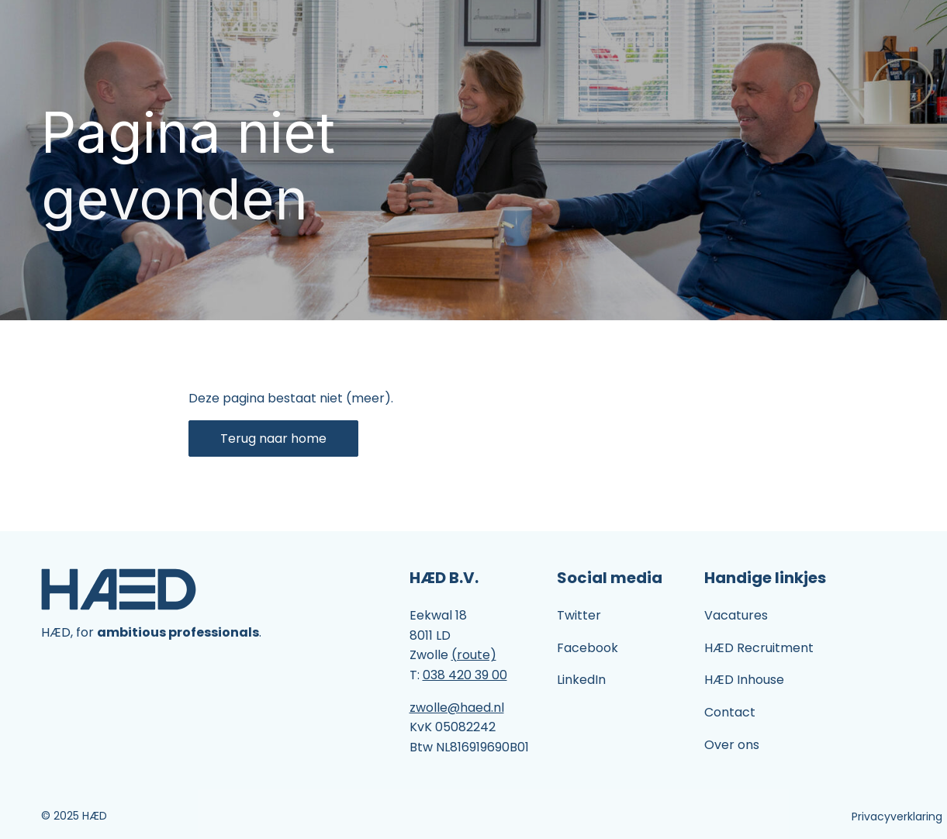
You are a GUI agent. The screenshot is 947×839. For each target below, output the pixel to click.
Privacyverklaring (897, 816)
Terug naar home (273, 438)
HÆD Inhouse (744, 680)
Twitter (579, 615)
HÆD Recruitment (759, 648)
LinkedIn (581, 680)
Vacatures (736, 615)
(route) (473, 655)
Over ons (731, 745)
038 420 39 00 (465, 675)
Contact (729, 712)
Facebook (587, 648)
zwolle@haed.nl (457, 707)
